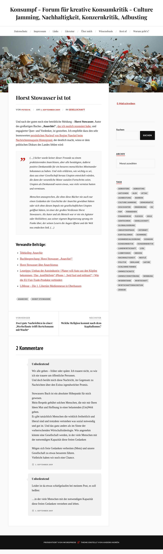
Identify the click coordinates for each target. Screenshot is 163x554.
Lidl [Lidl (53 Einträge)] (142, 256)
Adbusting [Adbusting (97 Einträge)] (139, 196)
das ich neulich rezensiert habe (74, 134)
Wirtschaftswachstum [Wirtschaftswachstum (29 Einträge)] (130, 293)
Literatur (69, 39)
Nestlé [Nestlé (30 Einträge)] (142, 265)
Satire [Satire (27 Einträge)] (147, 270)
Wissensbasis (106, 39)
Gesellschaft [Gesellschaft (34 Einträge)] (142, 228)
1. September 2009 (51, 117)
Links (55, 39)
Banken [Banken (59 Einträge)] (139, 205)
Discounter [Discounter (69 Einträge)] (124, 215)
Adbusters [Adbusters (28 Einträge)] (123, 196)
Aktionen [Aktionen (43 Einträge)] (123, 201)
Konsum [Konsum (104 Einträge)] (148, 247)
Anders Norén (111, 550)
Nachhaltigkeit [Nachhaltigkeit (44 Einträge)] (126, 265)
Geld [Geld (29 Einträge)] (149, 224)
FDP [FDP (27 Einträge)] (120, 219)
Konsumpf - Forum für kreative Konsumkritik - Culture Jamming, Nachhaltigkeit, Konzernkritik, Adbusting (82, 17)
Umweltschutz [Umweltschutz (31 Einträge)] (126, 279)
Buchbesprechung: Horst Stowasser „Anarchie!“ (46, 266)
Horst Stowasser (41, 307)
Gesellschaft (79, 117)
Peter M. (26, 117)
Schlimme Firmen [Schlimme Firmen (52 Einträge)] (127, 274)
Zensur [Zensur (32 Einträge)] (122, 297)
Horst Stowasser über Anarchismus (39, 272)
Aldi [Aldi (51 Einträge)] (135, 201)
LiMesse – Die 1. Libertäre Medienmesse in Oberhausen (50, 293)
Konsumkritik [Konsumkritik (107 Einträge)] (125, 251)
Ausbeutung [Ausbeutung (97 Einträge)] (124, 205)
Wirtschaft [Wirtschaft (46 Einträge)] (141, 288)
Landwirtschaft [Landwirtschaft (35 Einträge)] (127, 256)
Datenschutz (20, 39)
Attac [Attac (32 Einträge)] (144, 201)
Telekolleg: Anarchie (31, 260)
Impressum (40, 39)
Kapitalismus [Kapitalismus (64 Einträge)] (125, 242)
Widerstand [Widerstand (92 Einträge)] (124, 288)
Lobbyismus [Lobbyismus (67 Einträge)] (124, 261)
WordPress (69, 550)
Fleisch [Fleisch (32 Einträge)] (139, 224)
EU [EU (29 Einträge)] (152, 215)
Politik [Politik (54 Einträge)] (122, 270)
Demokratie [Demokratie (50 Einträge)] (146, 210)
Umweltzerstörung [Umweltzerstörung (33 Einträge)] (128, 284)
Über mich (86, 39)
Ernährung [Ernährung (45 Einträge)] (140, 215)
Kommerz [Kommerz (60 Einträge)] (141, 242)
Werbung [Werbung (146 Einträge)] (148, 284)
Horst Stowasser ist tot (51, 104)
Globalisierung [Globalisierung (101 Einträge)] (126, 233)
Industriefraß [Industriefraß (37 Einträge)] (126, 238)
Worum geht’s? (141, 39)
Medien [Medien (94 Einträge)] (138, 261)
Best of (123, 39)
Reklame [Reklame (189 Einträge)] (134, 270)
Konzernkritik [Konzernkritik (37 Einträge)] (145, 251)
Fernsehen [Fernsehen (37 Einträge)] (131, 219)
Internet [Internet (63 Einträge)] (143, 238)
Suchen (120, 137)
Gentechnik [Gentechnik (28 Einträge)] (124, 228)
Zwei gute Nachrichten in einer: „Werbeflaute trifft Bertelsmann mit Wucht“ (34, 334)
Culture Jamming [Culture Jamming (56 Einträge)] (127, 210)
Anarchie (23, 307)
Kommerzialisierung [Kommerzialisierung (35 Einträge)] (129, 247)
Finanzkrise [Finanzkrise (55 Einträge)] (124, 224)
